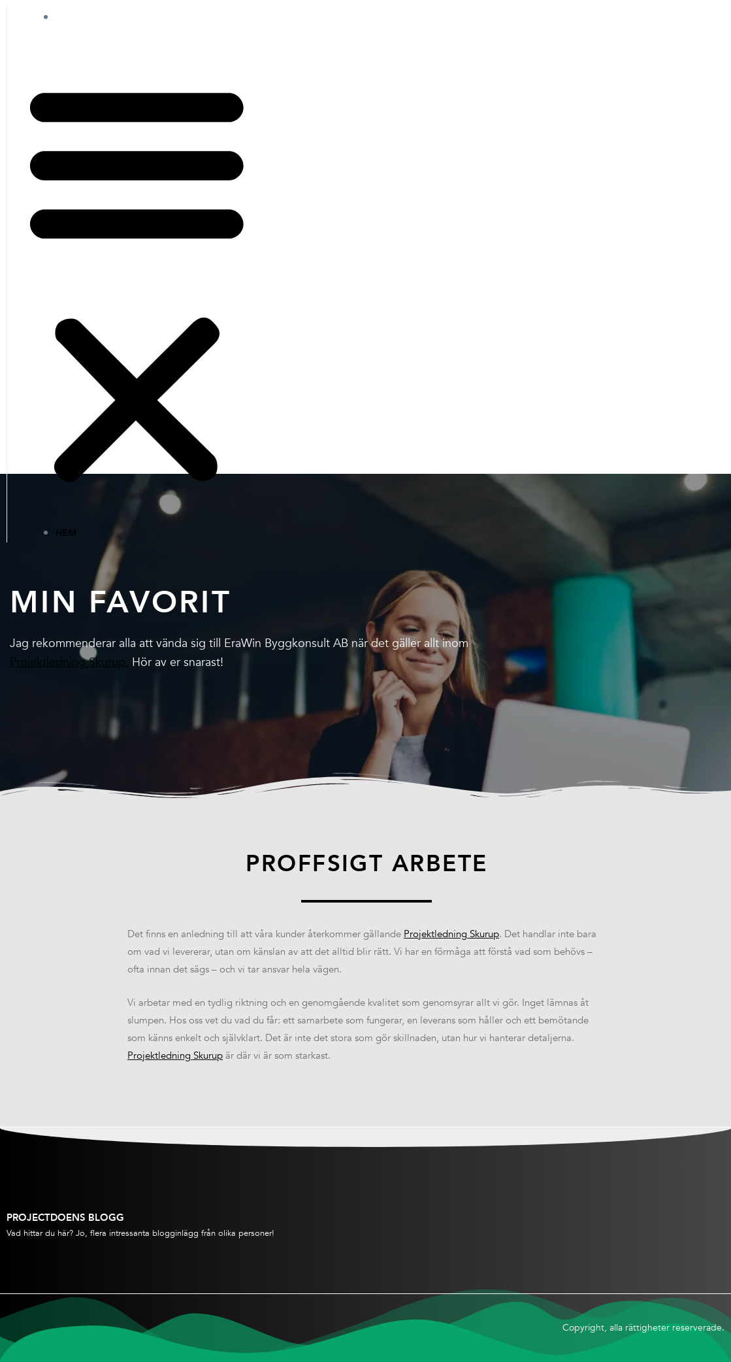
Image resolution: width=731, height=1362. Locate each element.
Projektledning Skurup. (69, 663)
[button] (136, 284)
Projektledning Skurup (451, 934)
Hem (79, 17)
